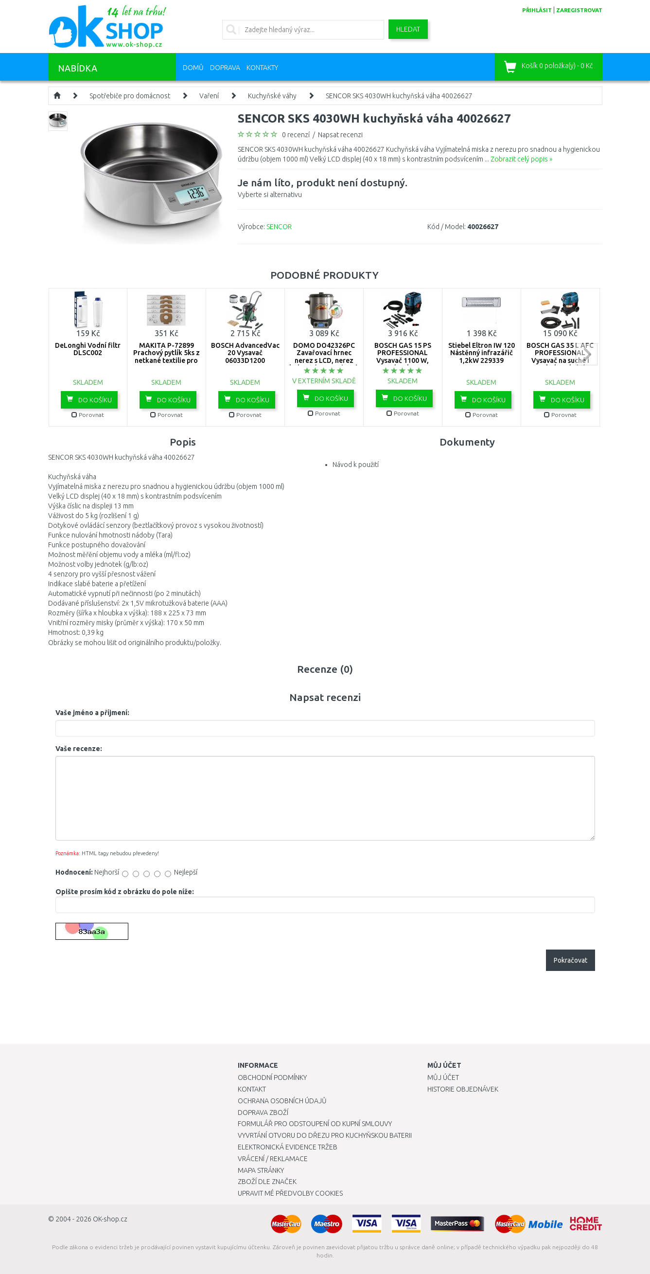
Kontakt (252, 1089)
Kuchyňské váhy (272, 96)
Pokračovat (570, 960)
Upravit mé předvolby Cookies (290, 1193)
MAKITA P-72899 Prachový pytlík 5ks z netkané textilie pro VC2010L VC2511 (166, 356)
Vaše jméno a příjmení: (92, 713)
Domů (193, 68)
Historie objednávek (462, 1089)
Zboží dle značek (267, 1181)
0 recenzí (296, 135)
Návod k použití (356, 464)
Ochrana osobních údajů (282, 1101)
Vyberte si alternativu (322, 186)
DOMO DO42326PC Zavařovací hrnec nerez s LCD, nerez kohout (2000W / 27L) (323, 356)
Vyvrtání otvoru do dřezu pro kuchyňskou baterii (325, 1135)
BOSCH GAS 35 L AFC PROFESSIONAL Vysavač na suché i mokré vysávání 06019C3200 (560, 360)
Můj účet (443, 1077)
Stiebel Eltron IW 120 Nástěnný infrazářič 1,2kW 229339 (481, 352)
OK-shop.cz (110, 1219)
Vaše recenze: (78, 749)
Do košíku (89, 399)
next (586, 354)
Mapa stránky (261, 1170)
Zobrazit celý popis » (521, 159)
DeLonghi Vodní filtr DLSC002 (88, 349)
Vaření (209, 96)
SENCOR (279, 227)
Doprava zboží (263, 1112)
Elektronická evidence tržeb (287, 1147)
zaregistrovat (579, 10)
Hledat (408, 29)
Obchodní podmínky (272, 1077)
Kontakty (262, 68)
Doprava (225, 68)
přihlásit (537, 10)
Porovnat (87, 415)
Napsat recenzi (340, 135)
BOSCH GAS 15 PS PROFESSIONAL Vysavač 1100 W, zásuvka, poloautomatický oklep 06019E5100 (402, 364)
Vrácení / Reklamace (273, 1159)
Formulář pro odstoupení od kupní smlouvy (315, 1124)
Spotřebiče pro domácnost (129, 96)
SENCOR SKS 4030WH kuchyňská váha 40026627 (399, 96)
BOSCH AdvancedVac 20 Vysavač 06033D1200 (245, 352)
